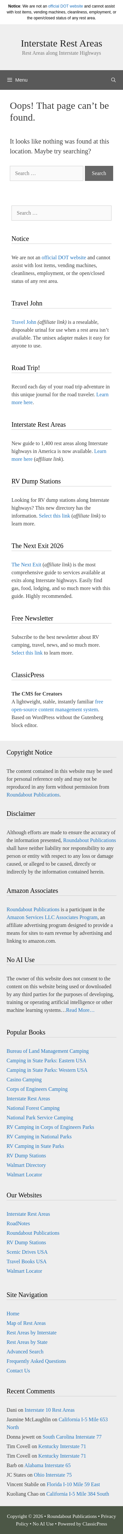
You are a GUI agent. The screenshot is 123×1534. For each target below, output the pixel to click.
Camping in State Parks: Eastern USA (46, 1060)
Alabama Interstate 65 (47, 1465)
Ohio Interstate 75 (53, 1475)
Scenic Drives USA (27, 1252)
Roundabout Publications (33, 794)
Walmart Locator (24, 1174)
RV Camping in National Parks (39, 1136)
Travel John (23, 322)
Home (13, 1313)
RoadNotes (18, 1223)
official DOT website (65, 6)
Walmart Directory (26, 1165)
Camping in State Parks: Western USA (47, 1070)
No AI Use (43, 1523)
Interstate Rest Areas (61, 43)
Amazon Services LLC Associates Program (52, 917)
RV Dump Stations (26, 1155)
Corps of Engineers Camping (37, 1089)
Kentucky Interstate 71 (62, 1446)
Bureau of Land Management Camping (48, 1051)
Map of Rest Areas (26, 1323)
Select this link (54, 516)
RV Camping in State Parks (35, 1146)
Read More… (80, 1010)
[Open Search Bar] (113, 80)
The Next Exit (26, 564)
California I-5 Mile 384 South (77, 1494)
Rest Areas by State (27, 1342)
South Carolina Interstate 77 (72, 1437)
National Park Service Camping (40, 1117)
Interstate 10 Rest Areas (49, 1410)
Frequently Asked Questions (36, 1361)
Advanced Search (25, 1351)
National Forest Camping (33, 1108)
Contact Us (18, 1370)
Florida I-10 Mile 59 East (73, 1484)
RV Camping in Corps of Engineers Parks (50, 1127)
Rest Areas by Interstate (31, 1332)
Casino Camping (24, 1079)
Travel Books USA (27, 1261)
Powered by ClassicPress (82, 1523)
